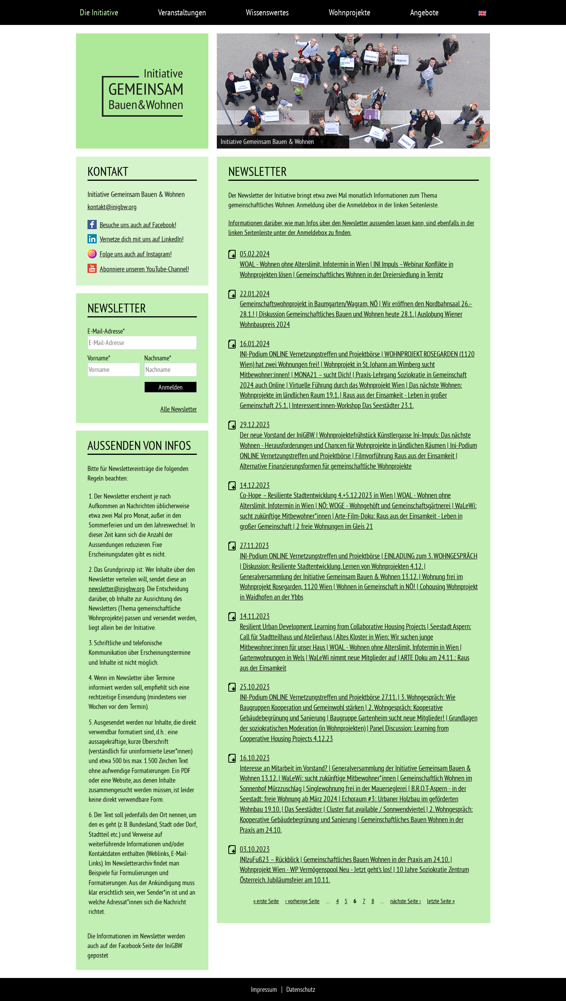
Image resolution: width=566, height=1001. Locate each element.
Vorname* (98, 357)
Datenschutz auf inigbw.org (113, 992)
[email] (142, 343)
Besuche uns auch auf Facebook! (138, 224)
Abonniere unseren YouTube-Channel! (144, 268)
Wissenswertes (267, 12)
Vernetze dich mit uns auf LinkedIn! (141, 239)
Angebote (424, 12)
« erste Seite (266, 901)
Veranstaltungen (182, 12)
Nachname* (157, 357)
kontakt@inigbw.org (112, 206)
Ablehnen (470, 984)
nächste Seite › (405, 901)
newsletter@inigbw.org (117, 588)
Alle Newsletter (178, 409)
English (482, 13)
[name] (113, 370)
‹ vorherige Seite (302, 901)
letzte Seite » (441, 901)
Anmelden (170, 387)
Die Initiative (99, 12)
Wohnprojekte (349, 12)
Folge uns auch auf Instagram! (136, 253)
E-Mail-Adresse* (106, 331)
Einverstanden (435, 984)
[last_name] (170, 370)
